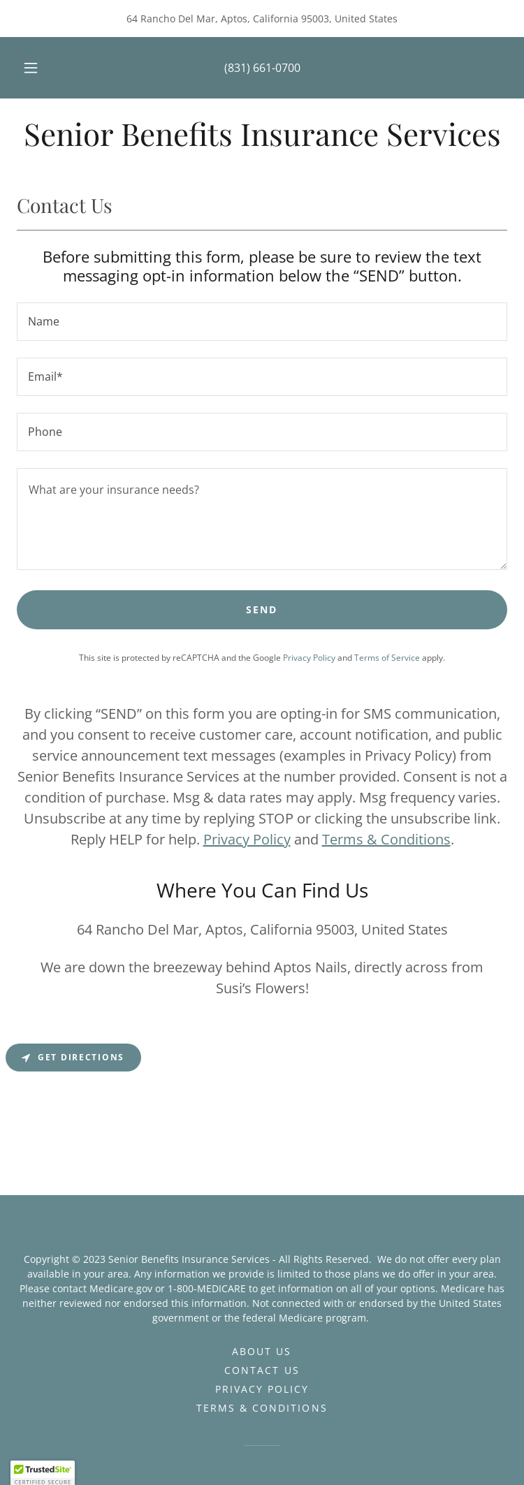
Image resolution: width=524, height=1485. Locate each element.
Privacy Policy (247, 839)
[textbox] (262, 321)
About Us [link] (261, 1351)
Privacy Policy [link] (309, 658)
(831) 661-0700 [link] (262, 67)
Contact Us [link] (261, 1370)
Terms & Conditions (386, 839)
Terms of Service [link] (387, 658)
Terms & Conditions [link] (261, 1407)
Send (261, 609)
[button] (39, 68)
